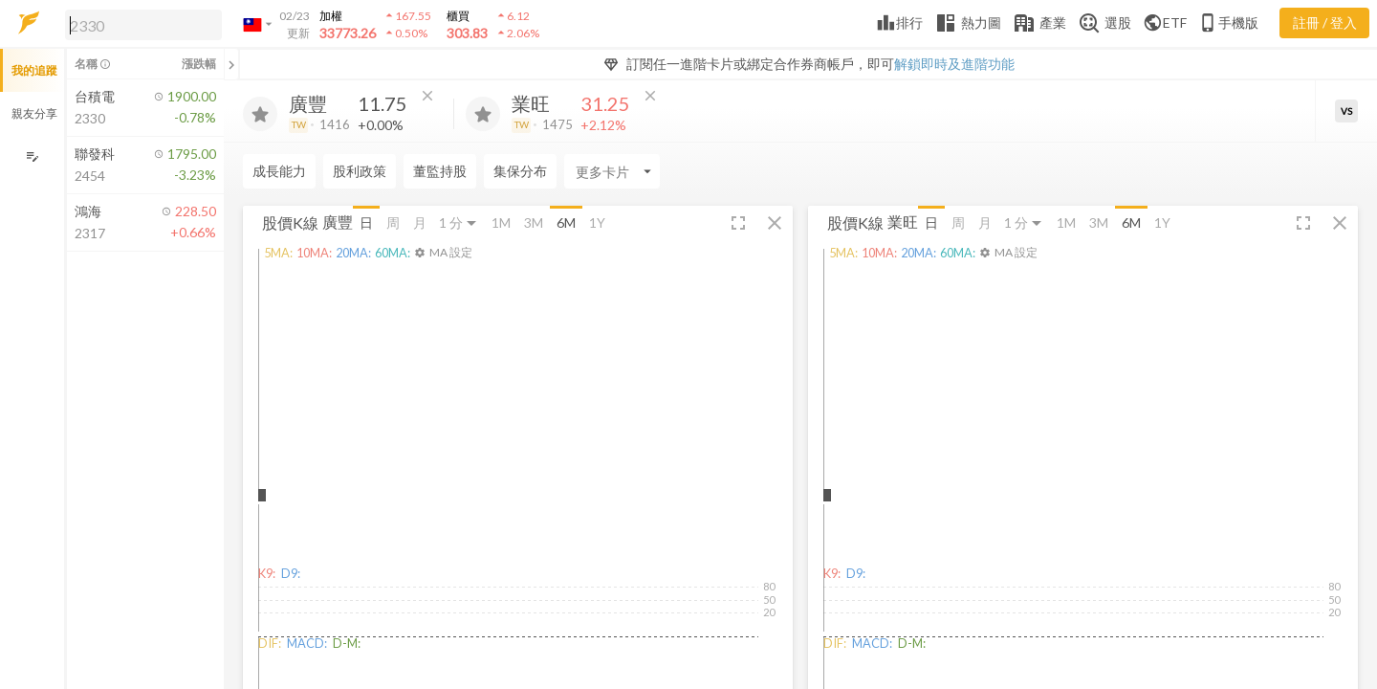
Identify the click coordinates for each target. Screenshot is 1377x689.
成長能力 (279, 171)
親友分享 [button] (34, 113)
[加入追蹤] (260, 114)
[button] (139, 24)
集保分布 (520, 171)
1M (501, 222)
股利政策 (359, 171)
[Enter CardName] (612, 171)
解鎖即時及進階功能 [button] (954, 64)
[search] (143, 25)
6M (566, 222)
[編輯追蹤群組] (32, 156)
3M (533, 222)
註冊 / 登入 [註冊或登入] (1325, 22)
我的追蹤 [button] (34, 70)
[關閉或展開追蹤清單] (231, 64)
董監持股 (440, 171)
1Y (597, 222)
